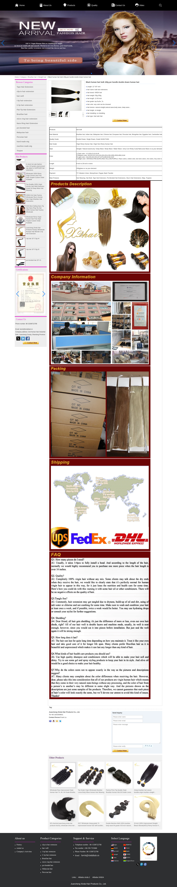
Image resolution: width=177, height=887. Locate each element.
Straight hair (42, 77)
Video (141, 5)
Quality (94, 5)
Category (23, 77)
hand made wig (23, 142)
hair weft (20, 96)
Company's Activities (24, 852)
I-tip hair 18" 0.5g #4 (32, 240)
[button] (85, 73)
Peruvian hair (22, 137)
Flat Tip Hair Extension (26, 110)
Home (22, 5)
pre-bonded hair (23, 128)
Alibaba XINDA (98, 877)
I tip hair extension (24, 101)
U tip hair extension (25, 105)
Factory (19, 845)
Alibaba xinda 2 (84, 877)
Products (71, 5)
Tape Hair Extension (25, 87)
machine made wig (24, 146)
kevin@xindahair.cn (90, 855)
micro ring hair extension (27, 119)
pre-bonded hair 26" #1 (33, 261)
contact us (20, 848)
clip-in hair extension (25, 91)
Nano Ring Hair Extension (27, 123)
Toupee (20, 151)
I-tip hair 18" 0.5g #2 (32, 251)
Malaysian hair (23, 132)
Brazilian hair (32, 77)
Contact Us (120, 5)
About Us (47, 5)
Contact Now (31, 342)
